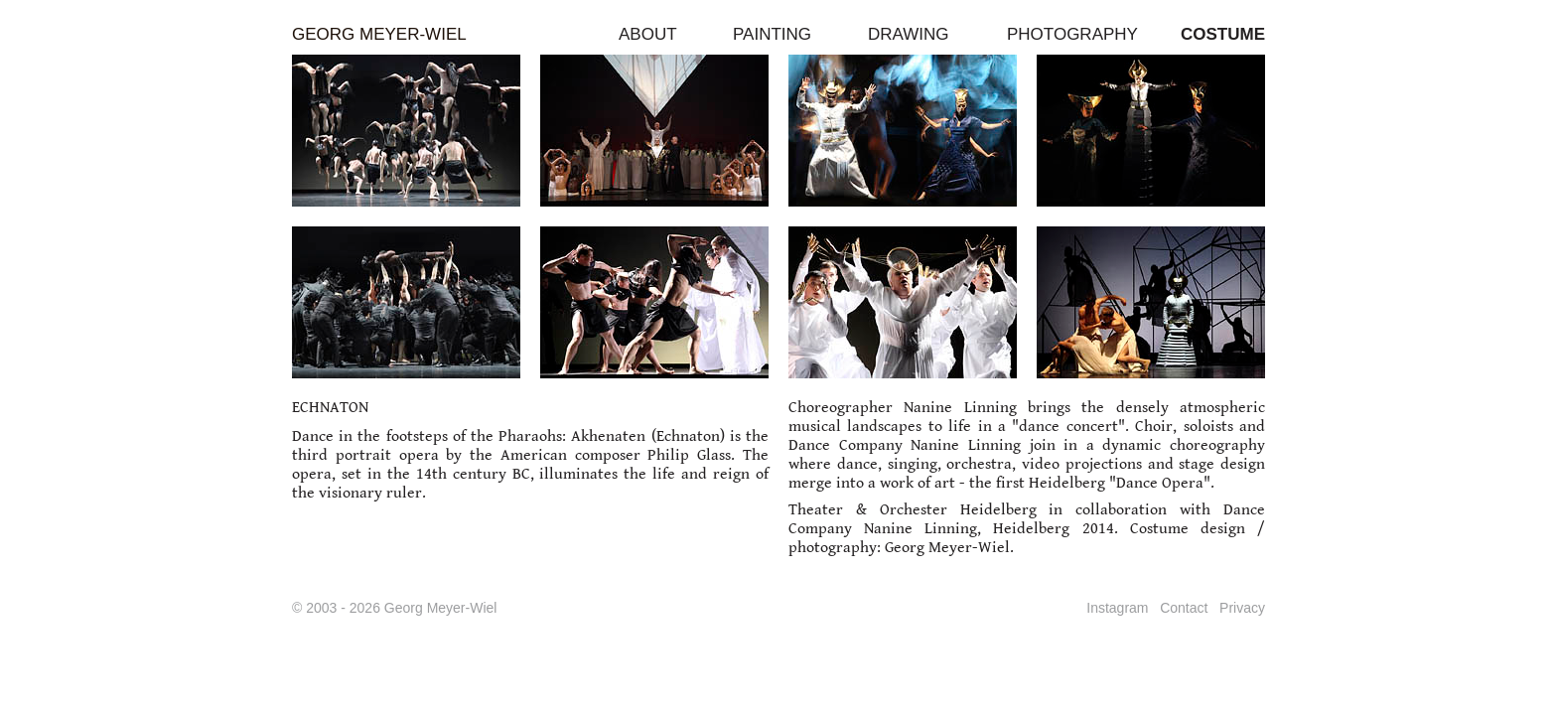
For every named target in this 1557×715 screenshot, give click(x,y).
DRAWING (908, 34)
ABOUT (648, 34)
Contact (1183, 608)
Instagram (1117, 608)
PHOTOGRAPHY (1072, 34)
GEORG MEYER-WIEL (379, 34)
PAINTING (772, 34)
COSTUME (1223, 34)
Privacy (1242, 608)
